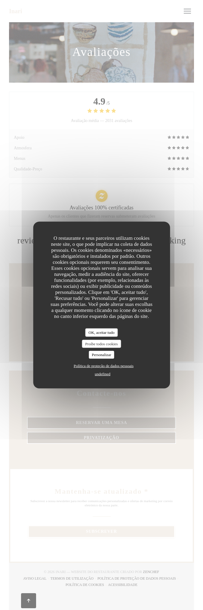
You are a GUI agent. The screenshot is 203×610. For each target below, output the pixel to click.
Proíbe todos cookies (101, 343)
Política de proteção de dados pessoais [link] (104, 365)
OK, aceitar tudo (101, 332)
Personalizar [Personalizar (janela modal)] (101, 354)
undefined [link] (102, 373)
